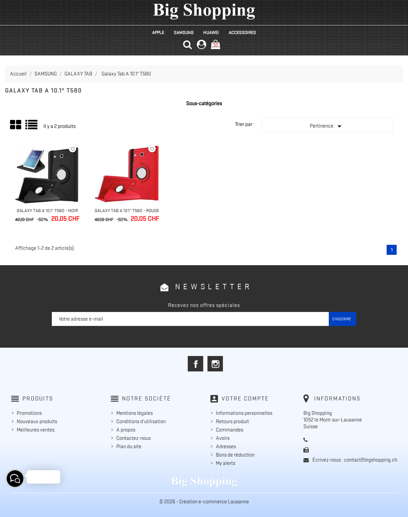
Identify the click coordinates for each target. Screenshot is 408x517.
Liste (31, 127)
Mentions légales (134, 413)
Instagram (215, 363)
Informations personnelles (244, 413)
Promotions (29, 413)
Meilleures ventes (35, 430)
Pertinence (327, 126)
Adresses (226, 447)
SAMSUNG (183, 32)
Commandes (229, 430)
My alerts (225, 463)
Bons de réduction (235, 455)
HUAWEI (211, 32)
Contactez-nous (133, 438)
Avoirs (223, 438)
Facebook (195, 363)
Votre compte (245, 398)
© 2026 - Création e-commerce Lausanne (204, 502)
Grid (16, 125)
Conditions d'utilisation (141, 421)
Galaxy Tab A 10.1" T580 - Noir (47, 210)
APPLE (158, 32)
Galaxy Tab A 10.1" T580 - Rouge (127, 210)
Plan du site (128, 447)
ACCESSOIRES (242, 32)
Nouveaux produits (37, 421)
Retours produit (232, 421)
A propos (125, 430)
